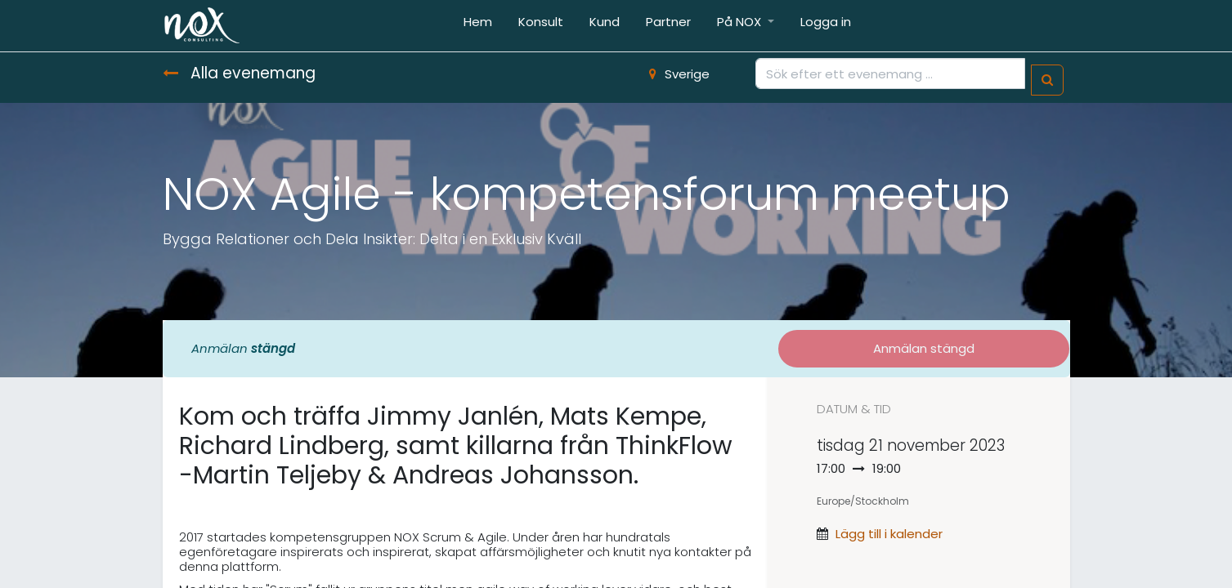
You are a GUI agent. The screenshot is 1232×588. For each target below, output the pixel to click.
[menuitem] (478, 25)
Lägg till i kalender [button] (889, 533)
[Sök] (1047, 80)
